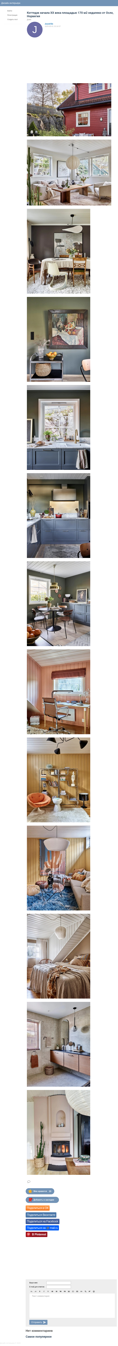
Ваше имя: (33, 1283)
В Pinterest (39, 1234)
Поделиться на (42, 1227)
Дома (29, 20)
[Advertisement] (71, 56)
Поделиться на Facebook (42, 1221)
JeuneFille (49, 24)
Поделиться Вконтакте (41, 1214)
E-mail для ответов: (37, 1287)
